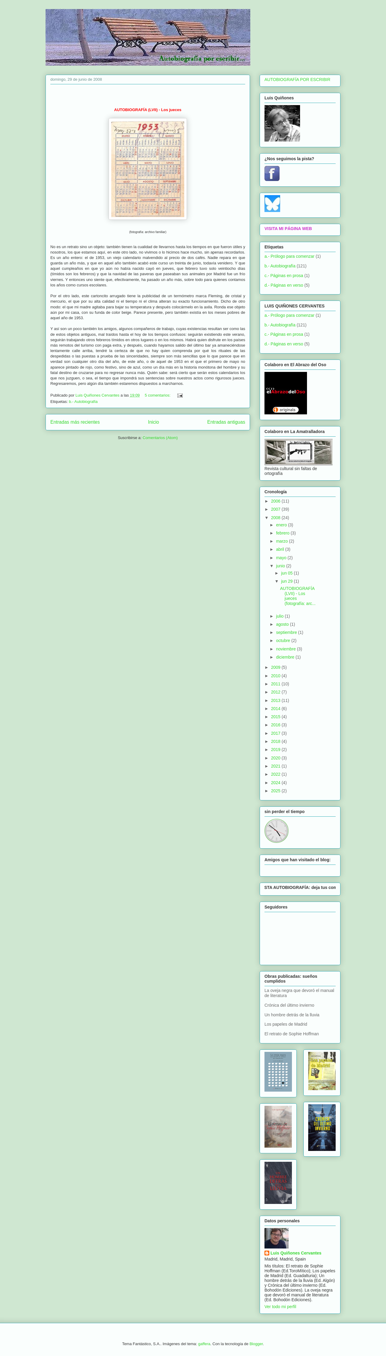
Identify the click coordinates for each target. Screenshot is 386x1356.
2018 (276, 741)
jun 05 (287, 573)
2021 (276, 766)
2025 (276, 790)
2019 (276, 749)
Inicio (153, 422)
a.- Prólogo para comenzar (289, 256)
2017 (276, 733)
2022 (276, 774)
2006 (276, 501)
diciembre (286, 657)
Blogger (256, 1344)
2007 (276, 509)
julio (280, 616)
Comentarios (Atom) (160, 437)
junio (281, 565)
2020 (276, 758)
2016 (276, 724)
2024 (276, 782)
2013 (276, 700)
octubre (283, 640)
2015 (276, 716)
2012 (276, 692)
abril (280, 549)
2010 (276, 675)
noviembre (286, 649)
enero (282, 524)
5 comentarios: (158, 395)
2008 (276, 517)
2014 (276, 708)
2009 (276, 667)
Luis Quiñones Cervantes (296, 1253)
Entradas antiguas (226, 422)
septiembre (287, 632)
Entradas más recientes (75, 422)
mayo (281, 557)
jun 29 (287, 581)
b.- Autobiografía (83, 401)
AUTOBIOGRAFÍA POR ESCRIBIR (297, 79)
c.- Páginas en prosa (283, 275)
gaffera (204, 1344)
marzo (282, 541)
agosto (283, 624)
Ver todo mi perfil (280, 1306)
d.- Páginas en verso (283, 285)
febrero (283, 533)
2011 (276, 683)
